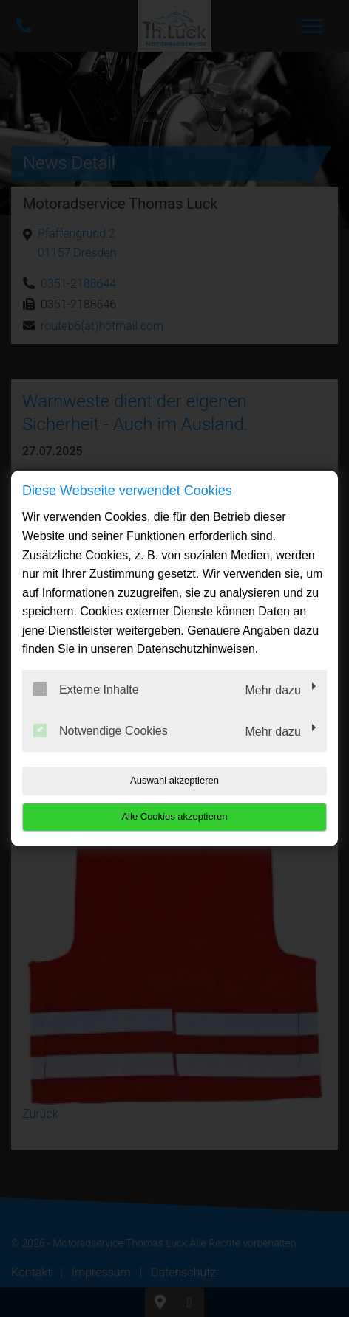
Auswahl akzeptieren (174, 780)
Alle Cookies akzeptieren (174, 816)
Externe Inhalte (86, 689)
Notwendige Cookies (100, 730)
